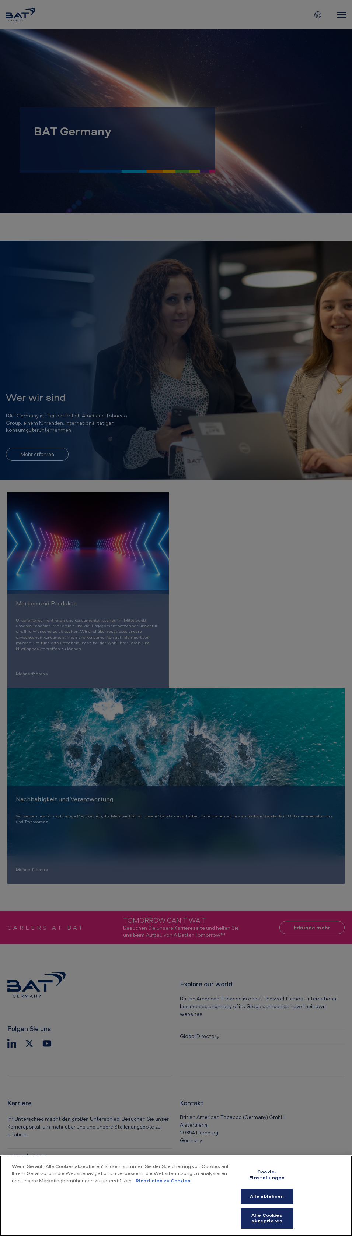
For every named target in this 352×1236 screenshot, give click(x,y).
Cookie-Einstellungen (267, 1174)
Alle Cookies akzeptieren (267, 1218)
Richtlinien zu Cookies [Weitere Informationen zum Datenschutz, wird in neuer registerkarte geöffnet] (163, 1180)
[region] (176, 1195)
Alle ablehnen (267, 1196)
